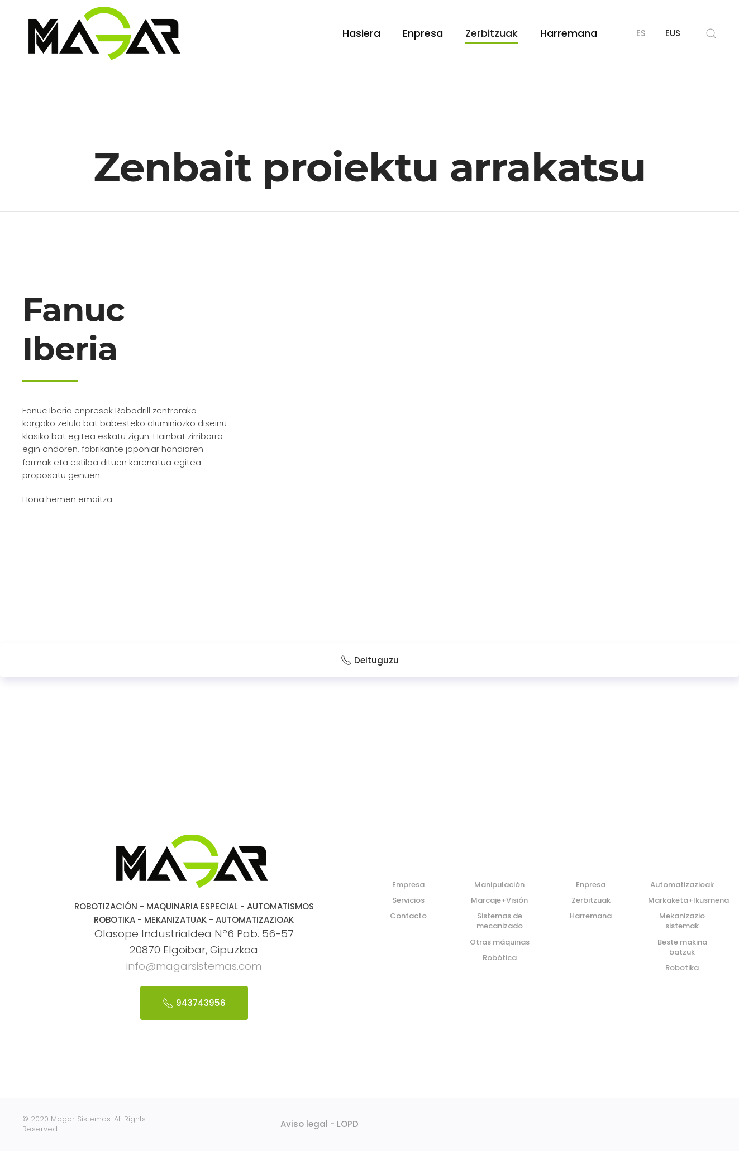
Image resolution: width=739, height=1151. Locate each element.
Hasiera (361, 33)
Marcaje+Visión (499, 900)
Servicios (408, 900)
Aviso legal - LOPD (319, 1124)
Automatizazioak (682, 884)
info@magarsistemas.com (193, 966)
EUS (672, 33)
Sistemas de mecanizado (499, 921)
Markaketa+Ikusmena (688, 900)
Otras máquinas (500, 942)
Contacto (408, 916)
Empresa (408, 884)
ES (641, 33)
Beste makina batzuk (682, 947)
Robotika (682, 967)
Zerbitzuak (491, 33)
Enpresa (423, 33)
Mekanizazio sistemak (682, 921)
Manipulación (499, 884)
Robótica (500, 957)
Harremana (568, 33)
